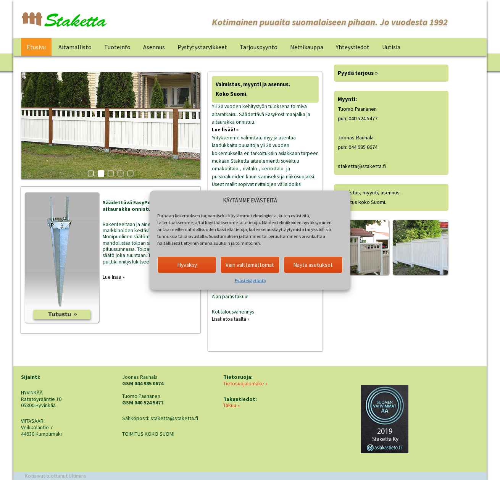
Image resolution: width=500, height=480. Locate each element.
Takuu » (231, 405)
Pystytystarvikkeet (202, 47)
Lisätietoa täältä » (231, 319)
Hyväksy (187, 264)
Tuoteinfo (117, 47)
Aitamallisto (75, 47)
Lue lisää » (114, 277)
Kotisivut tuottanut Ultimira (55, 475)
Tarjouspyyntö (258, 47)
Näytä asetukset (313, 264)
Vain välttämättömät (250, 264)
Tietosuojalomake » (245, 383)
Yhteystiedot (352, 47)
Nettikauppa (306, 47)
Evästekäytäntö (250, 280)
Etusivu (36, 47)
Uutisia (391, 47)
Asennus (154, 47)
